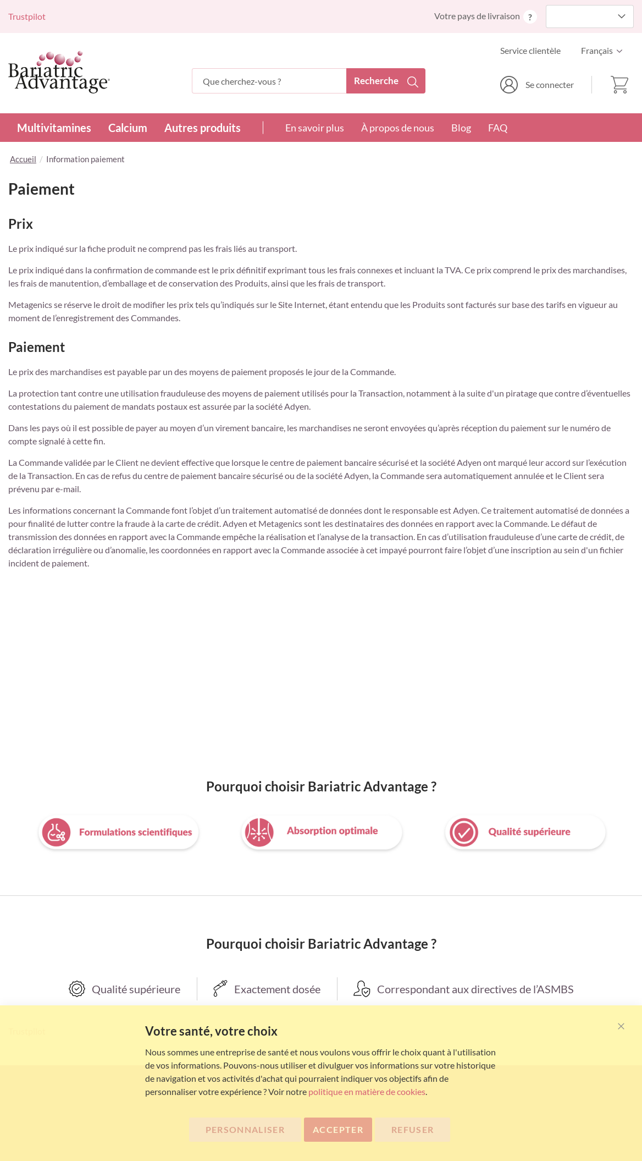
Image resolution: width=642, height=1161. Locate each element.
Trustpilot (27, 16)
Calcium (127, 127)
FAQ (497, 128)
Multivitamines (54, 127)
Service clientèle (530, 50)
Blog (461, 128)
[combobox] (308, 80)
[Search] (385, 80)
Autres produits (202, 127)
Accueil (23, 159)
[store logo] (59, 72)
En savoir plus (314, 128)
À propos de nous (397, 128)
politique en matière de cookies (366, 1091)
